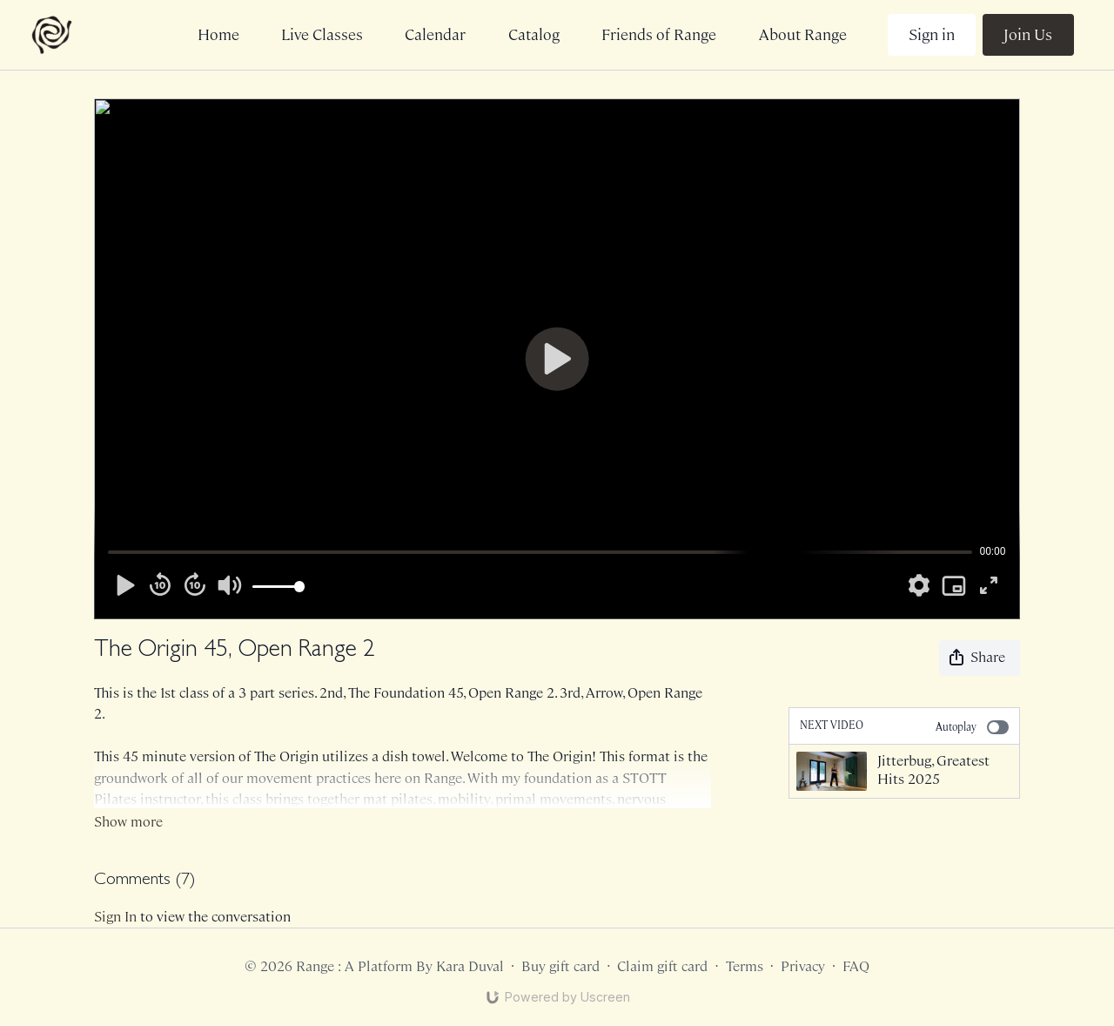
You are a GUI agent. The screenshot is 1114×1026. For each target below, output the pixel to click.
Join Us (1027, 34)
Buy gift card (560, 966)
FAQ (855, 966)
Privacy (803, 966)
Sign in (932, 34)
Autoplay (972, 727)
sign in (115, 917)
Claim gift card (662, 966)
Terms (744, 966)
